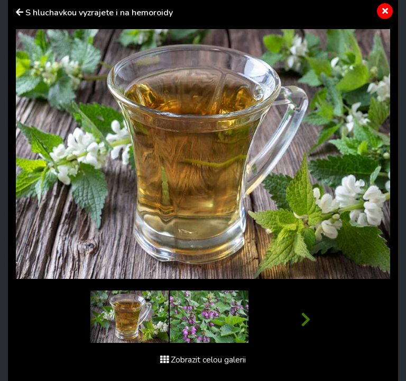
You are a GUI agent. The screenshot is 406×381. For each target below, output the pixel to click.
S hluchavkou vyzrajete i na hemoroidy (99, 13)
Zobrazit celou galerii (203, 360)
